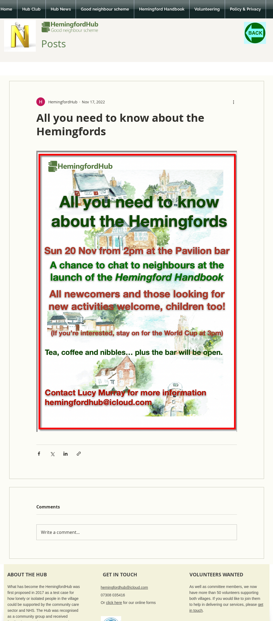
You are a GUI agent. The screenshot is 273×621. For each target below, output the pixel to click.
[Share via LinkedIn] (65, 453)
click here (114, 602)
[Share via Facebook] (38, 453)
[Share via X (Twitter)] (52, 453)
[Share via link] (78, 453)
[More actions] (233, 101)
